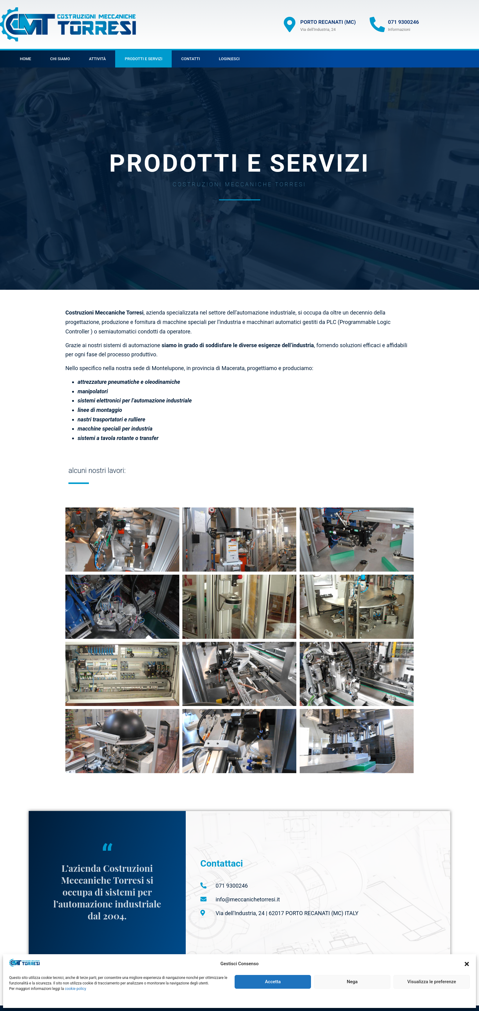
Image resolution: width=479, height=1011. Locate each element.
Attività (97, 58)
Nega (352, 981)
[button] (467, 964)
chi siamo (60, 58)
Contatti (190, 58)
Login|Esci (229, 58)
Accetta (273, 981)
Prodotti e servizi (143, 58)
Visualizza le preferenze (431, 981)
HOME (25, 58)
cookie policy (75, 989)
